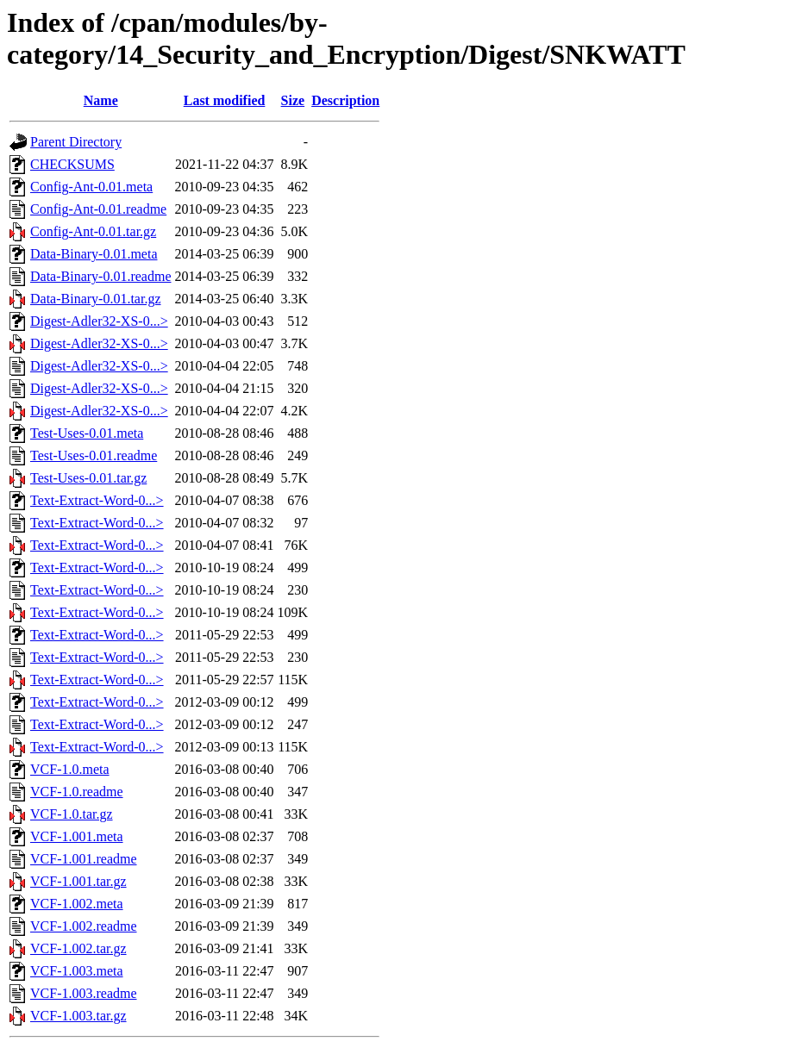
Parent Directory (76, 141)
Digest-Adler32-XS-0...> (99, 321)
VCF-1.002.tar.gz (78, 948)
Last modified (225, 100)
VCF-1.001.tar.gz (78, 881)
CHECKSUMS (72, 164)
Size (293, 100)
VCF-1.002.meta (76, 903)
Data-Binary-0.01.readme (100, 276)
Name (101, 100)
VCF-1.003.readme (83, 993)
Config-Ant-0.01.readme (98, 209)
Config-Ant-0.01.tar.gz (93, 231)
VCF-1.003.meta (76, 971)
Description (345, 100)
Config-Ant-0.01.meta (91, 186)
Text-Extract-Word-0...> (97, 500)
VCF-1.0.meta (70, 769)
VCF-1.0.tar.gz (71, 814)
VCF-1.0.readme (76, 791)
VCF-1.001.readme (83, 858)
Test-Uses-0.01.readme (93, 455)
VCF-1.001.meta (76, 836)
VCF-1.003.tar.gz (78, 1015)
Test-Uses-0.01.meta (86, 433)
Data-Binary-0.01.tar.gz (95, 298)
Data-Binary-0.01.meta (94, 253)
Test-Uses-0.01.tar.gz (88, 478)
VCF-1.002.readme (83, 926)
